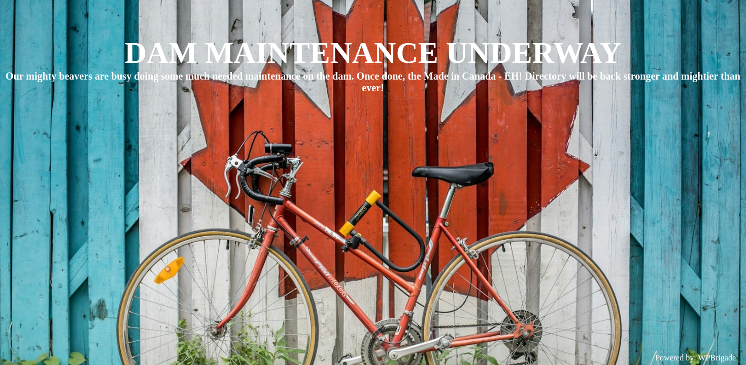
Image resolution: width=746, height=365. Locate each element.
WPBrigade (717, 357)
